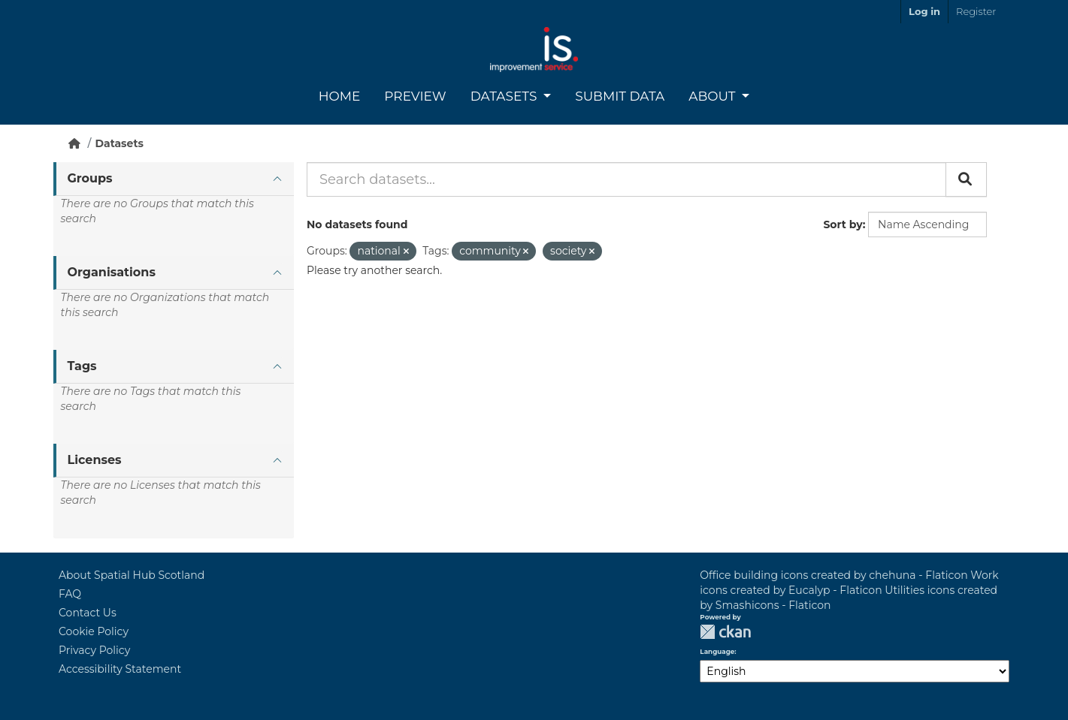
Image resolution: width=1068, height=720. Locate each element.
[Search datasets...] (626, 179)
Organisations (112, 272)
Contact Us (87, 612)
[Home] (74, 143)
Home (340, 96)
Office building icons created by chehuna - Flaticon (833, 575)
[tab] (173, 179)
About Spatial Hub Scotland (131, 575)
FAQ (70, 594)
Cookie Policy (94, 631)
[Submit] (966, 179)
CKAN (725, 632)
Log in (924, 11)
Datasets (505, 96)
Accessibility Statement (120, 669)
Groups (90, 178)
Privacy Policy (94, 650)
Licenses (95, 460)
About (713, 96)
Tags (82, 366)
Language (717, 651)
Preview (415, 96)
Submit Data (619, 96)
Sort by (842, 224)
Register (976, 11)
